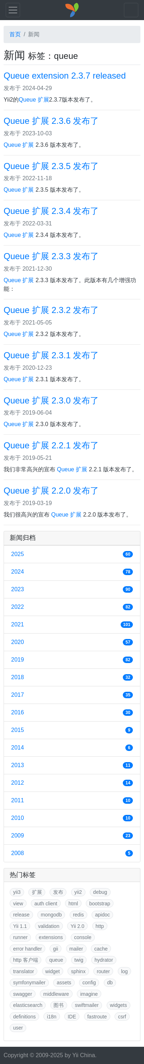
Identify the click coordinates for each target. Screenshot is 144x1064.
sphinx (78, 971)
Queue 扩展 (34, 100)
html (73, 903)
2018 (72, 677)
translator (23, 971)
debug (100, 892)
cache (100, 949)
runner (20, 937)
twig (78, 960)
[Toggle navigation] (13, 10)
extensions (51, 937)
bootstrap (99, 903)
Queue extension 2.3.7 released (65, 75)
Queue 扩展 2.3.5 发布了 (51, 166)
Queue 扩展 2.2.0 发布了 (51, 490)
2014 (72, 748)
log (124, 971)
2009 (72, 835)
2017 (72, 695)
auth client (45, 903)
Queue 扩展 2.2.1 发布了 (51, 445)
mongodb (51, 915)
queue (56, 960)
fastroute (97, 1016)
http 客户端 (25, 960)
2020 (72, 642)
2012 (72, 783)
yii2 (78, 892)
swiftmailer (87, 1005)
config (89, 982)
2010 (72, 818)
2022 (72, 607)
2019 (72, 660)
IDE (72, 1016)
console (82, 937)
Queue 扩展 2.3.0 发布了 (51, 400)
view (18, 903)
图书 (59, 1005)
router (103, 971)
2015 (72, 730)
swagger (22, 994)
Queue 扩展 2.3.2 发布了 (51, 310)
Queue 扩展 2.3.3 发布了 (51, 256)
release (21, 915)
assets (64, 982)
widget (52, 971)
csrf (122, 1016)
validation (48, 926)
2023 (72, 589)
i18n (51, 1016)
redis (78, 915)
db (110, 982)
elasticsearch (27, 1005)
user (18, 1028)
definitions (24, 1016)
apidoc (102, 915)
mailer (76, 949)
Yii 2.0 (77, 926)
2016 (72, 712)
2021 (72, 624)
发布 (58, 892)
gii (55, 949)
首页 (15, 34)
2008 (72, 853)
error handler (27, 949)
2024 (72, 572)
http (100, 926)
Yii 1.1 (20, 926)
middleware (56, 994)
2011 (72, 800)
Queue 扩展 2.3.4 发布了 (51, 211)
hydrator (103, 960)
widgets (118, 1005)
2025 (72, 554)
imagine (89, 994)
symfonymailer (29, 982)
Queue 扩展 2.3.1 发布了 (51, 355)
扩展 (37, 892)
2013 (72, 765)
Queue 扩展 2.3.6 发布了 (51, 121)
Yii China (83, 1055)
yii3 (16, 892)
